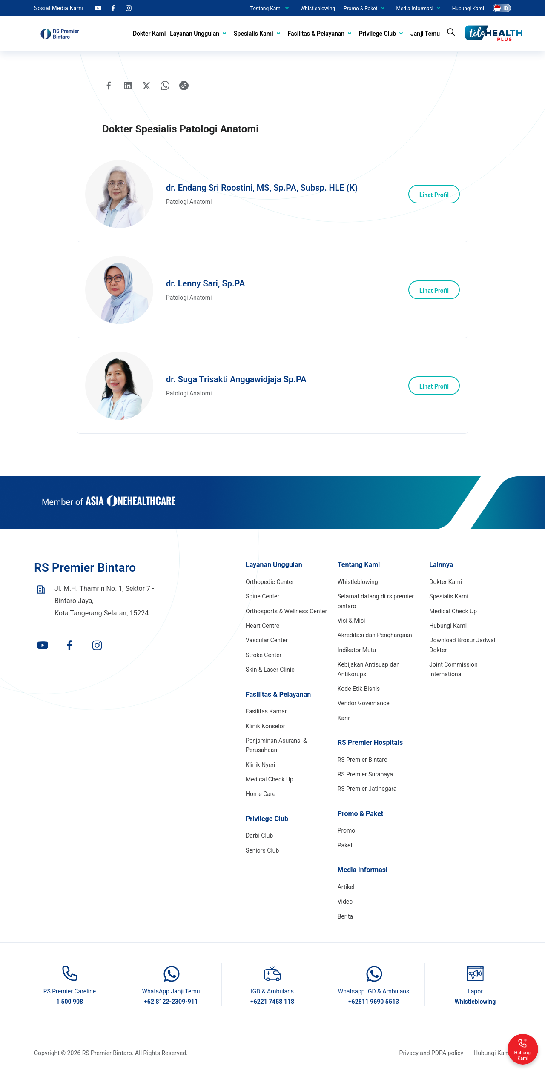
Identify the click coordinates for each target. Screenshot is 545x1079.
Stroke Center (263, 655)
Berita (345, 916)
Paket (345, 845)
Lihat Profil (434, 195)
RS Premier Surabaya (365, 774)
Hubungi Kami (468, 8)
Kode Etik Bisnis (359, 688)
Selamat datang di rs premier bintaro (376, 601)
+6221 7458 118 (272, 1001)
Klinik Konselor (265, 726)
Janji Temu (425, 33)
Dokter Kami (149, 33)
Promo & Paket (360, 8)
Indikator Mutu (357, 650)
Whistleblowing (318, 8)
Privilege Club (377, 33)
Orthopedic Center (270, 581)
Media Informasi (414, 8)
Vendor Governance (364, 703)
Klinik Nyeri (260, 764)
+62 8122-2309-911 (171, 1001)
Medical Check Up (269, 779)
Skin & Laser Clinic (270, 669)
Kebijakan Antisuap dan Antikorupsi (369, 669)
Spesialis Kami (253, 33)
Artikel (346, 887)
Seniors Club (262, 850)
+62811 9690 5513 (373, 1001)
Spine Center (262, 596)
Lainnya (441, 565)
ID (505, 8)
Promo (347, 830)
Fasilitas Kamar (266, 711)
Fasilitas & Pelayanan (316, 33)
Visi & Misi (351, 620)
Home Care (260, 793)
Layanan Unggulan (194, 33)
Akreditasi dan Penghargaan (375, 635)
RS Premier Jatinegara (367, 788)
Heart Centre (262, 625)
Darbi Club (259, 835)
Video (345, 901)
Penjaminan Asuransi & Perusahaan (276, 745)
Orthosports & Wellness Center (286, 611)
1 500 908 (69, 1001)
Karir (344, 718)
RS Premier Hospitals (370, 742)
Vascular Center (267, 640)
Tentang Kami (266, 8)
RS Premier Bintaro (362, 759)
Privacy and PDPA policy (431, 1053)
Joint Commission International (453, 669)
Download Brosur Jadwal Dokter (462, 645)
